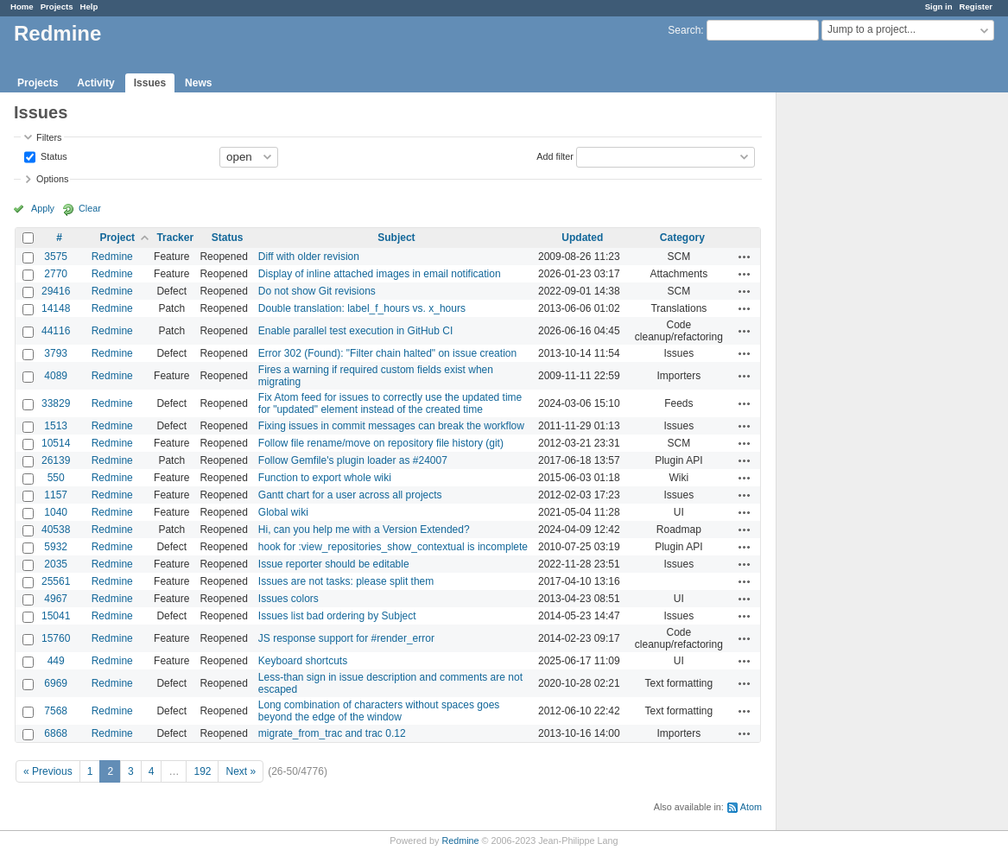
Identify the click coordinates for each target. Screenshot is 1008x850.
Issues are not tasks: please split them (346, 581)
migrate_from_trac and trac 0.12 (332, 733)
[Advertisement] (863, 364)
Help (89, 6)
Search (684, 30)
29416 (55, 291)
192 (202, 771)
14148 (55, 308)
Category (682, 238)
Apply (42, 208)
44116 (55, 331)
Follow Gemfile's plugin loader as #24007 (352, 460)
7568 (55, 711)
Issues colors (288, 599)
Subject (396, 238)
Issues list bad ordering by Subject (337, 616)
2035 (55, 564)
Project (117, 238)
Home (22, 6)
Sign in (939, 6)
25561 (55, 581)
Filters (48, 137)
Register (976, 6)
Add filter (555, 155)
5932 (55, 547)
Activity (95, 83)
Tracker (174, 238)
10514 (55, 443)
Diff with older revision (308, 257)
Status (52, 155)
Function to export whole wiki (324, 478)
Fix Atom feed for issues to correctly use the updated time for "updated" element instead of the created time (390, 403)
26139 (55, 460)
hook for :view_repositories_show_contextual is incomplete (393, 547)
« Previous (48, 771)
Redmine (112, 257)
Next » (240, 771)
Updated (582, 238)
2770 (55, 274)
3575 (55, 257)
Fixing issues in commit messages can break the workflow (391, 426)
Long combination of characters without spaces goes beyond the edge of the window (379, 711)
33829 (55, 403)
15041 (55, 616)
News (198, 83)
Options (52, 179)
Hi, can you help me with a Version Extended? (364, 529)
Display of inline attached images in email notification (379, 274)
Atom (751, 807)
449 (56, 661)
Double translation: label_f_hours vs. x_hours (362, 308)
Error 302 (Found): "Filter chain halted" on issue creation (387, 353)
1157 (55, 495)
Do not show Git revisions (317, 291)
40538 (55, 529)
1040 (55, 512)
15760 (55, 638)
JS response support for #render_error (346, 638)
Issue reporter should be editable (333, 564)
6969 (55, 683)
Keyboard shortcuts (302, 661)
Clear (90, 208)
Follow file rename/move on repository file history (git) (381, 443)
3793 (55, 353)
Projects (57, 6)
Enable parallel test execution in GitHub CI (355, 331)
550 (56, 478)
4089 (55, 376)
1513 (55, 426)
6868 (55, 733)
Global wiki (283, 512)
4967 (55, 599)
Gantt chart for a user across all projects (350, 495)
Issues (150, 83)
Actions (744, 256)
